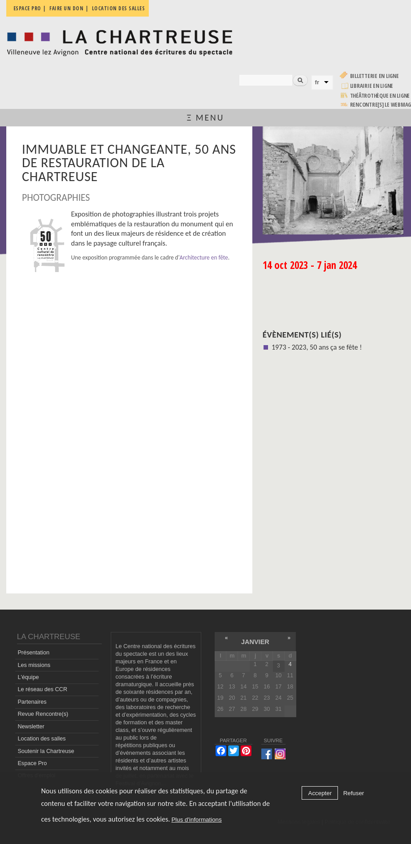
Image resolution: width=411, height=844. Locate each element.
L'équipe (28, 677)
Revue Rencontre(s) (42, 714)
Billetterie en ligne (374, 76)
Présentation (33, 652)
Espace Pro (32, 763)
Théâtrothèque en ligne (380, 96)
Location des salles (41, 739)
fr (317, 82)
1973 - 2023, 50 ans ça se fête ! (317, 347)
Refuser (353, 793)
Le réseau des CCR (42, 689)
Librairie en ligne (372, 86)
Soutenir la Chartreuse (45, 751)
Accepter (320, 793)
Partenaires (31, 702)
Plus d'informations (196, 819)
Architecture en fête (204, 257)
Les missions (33, 665)
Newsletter (30, 726)
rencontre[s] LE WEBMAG (380, 104)
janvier (255, 641)
